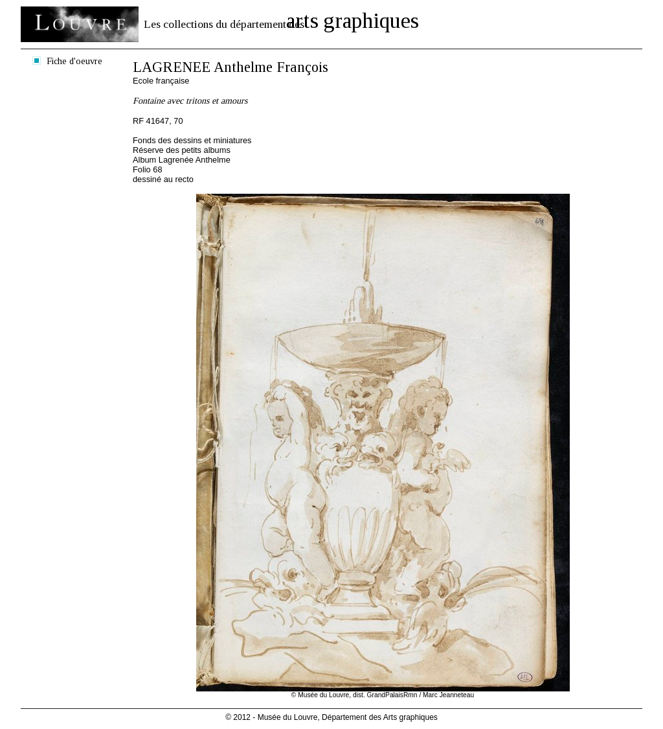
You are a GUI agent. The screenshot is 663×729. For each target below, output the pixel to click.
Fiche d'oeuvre (74, 61)
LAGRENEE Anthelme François (230, 67)
